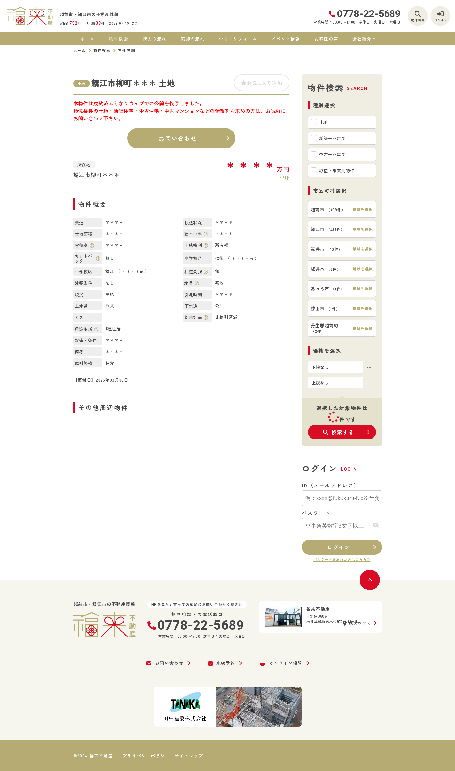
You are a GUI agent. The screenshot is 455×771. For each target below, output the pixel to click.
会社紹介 (362, 39)
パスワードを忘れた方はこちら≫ (342, 559)
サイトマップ (189, 755)
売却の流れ (192, 39)
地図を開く (357, 623)
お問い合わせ (178, 138)
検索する (338, 432)
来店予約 (221, 663)
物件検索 (118, 39)
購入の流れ (154, 39)
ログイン (338, 547)
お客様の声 (326, 39)
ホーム (88, 39)
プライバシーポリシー (146, 755)
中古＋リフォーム (238, 39)
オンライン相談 (281, 663)
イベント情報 (286, 39)
